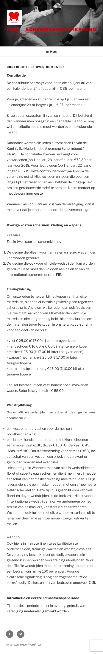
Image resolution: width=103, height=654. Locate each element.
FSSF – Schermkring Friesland (51, 29)
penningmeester (31, 193)
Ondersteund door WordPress (24, 644)
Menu (51, 51)
